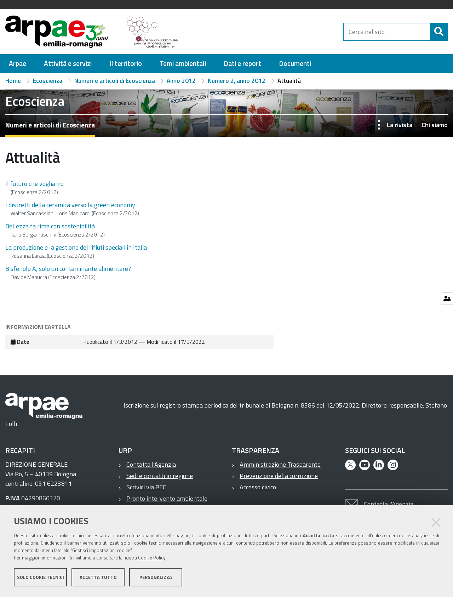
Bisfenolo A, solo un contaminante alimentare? (68, 268)
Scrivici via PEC (146, 487)
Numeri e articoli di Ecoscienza (114, 80)
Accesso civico (258, 487)
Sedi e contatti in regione (159, 476)
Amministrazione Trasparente (280, 464)
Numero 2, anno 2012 (236, 80)
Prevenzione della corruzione (279, 476)
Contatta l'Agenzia (151, 464)
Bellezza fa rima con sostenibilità (50, 226)
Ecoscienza (47, 80)
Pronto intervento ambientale (166, 498)
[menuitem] (17, 63)
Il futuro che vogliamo (34, 183)
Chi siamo (435, 125)
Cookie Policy (151, 559)
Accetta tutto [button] (98, 578)
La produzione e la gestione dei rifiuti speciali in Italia (76, 247)
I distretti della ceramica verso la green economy (70, 205)
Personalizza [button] (155, 578)
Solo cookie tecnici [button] (40, 578)
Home (13, 80)
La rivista (399, 125)
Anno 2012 (181, 80)
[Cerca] (439, 32)
